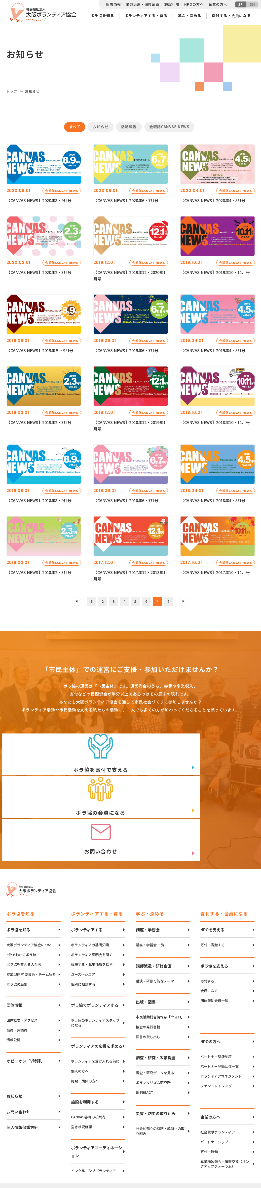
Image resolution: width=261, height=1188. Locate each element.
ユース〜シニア (83, 921)
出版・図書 (146, 948)
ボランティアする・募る (146, 15)
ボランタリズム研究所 (153, 1029)
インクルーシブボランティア (93, 1117)
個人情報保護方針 (22, 1074)
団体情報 (14, 952)
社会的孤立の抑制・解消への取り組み (160, 1078)
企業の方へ (218, 4)
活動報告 (129, 126)
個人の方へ (79, 1017)
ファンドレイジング (216, 1032)
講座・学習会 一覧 (150, 891)
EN (252, 4)
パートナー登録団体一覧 (219, 1013)
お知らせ (101, 126)
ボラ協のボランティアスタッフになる (95, 969)
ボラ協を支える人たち (23, 911)
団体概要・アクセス (21, 967)
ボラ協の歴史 (16, 930)
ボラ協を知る (102, 15)
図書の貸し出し (148, 983)
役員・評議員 (16, 976)
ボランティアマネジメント (221, 1022)
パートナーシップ (214, 1088)
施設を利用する (85, 1048)
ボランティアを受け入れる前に (95, 1007)
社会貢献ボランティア (217, 1078)
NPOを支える (212, 876)
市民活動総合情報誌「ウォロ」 (160, 963)
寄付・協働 (209, 1098)
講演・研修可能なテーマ (155, 927)
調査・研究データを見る (155, 1019)
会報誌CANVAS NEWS (169, 126)
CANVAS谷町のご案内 (88, 1063)
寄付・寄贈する (212, 891)
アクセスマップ (141, 1150)
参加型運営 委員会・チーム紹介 (31, 921)
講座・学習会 (148, 876)
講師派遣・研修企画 (142, 4)
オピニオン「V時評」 (25, 1007)
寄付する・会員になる (231, 15)
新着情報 (113, 4)
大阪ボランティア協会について (30, 891)
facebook (237, 1155)
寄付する (207, 927)
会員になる (209, 937)
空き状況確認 (81, 1073)
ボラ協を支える (214, 912)
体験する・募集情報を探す (92, 911)
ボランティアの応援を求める (96, 993)
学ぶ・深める (189, 15)
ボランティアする (87, 876)
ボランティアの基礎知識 (90, 891)
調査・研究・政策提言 (156, 1004)
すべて (74, 126)
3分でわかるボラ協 (21, 901)
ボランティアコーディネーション (96, 1098)
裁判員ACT (144, 1039)
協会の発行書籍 (148, 973)
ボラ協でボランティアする (94, 952)
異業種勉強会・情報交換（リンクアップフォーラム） (224, 1110)
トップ (12, 91)
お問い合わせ (18, 1058)
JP (240, 4)
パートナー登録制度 (216, 1003)
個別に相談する (83, 930)
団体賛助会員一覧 (214, 947)
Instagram (237, 1167)
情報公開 (13, 986)
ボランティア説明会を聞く (91, 901)
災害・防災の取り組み (156, 1060)
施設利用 (171, 4)
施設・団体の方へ (85, 1027)
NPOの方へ (193, 4)
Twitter (237, 1142)
